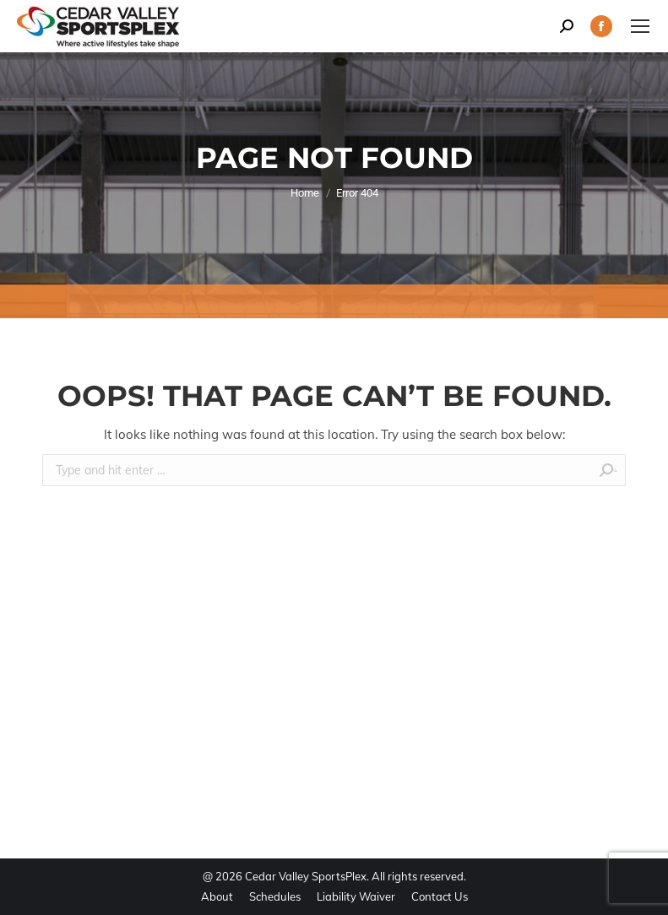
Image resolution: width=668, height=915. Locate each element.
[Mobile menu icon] (640, 26)
